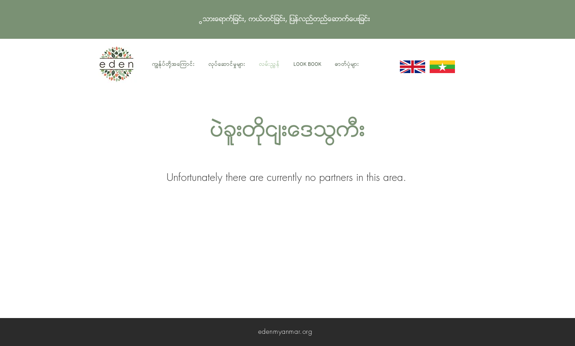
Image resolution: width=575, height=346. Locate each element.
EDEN (162, 12)
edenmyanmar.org (285, 331)
